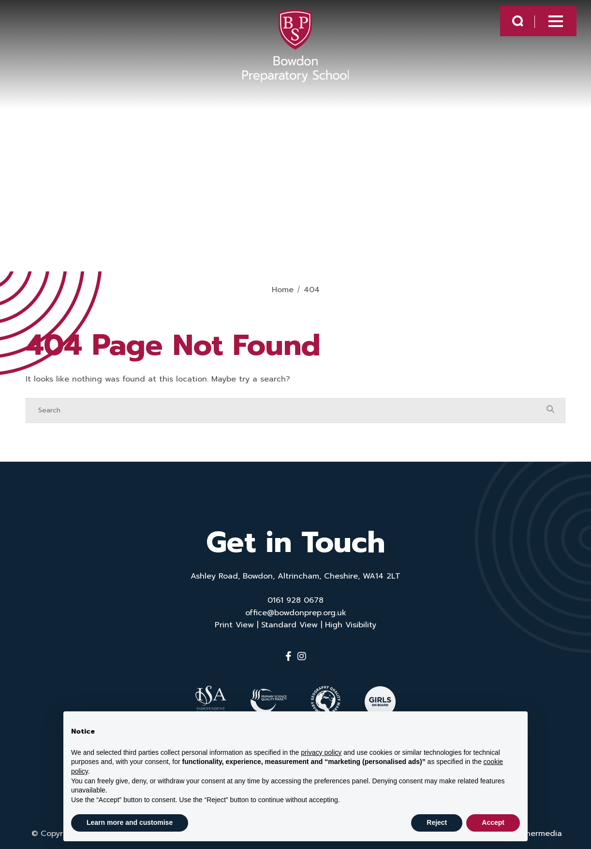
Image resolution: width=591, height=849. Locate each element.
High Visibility (350, 625)
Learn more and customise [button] (130, 822)
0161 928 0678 (295, 600)
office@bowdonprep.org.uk (295, 613)
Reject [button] (437, 822)
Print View (234, 625)
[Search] (285, 410)
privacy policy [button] (321, 752)
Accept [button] (493, 822)
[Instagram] (301, 656)
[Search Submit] (507, 24)
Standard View (289, 625)
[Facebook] (288, 656)
